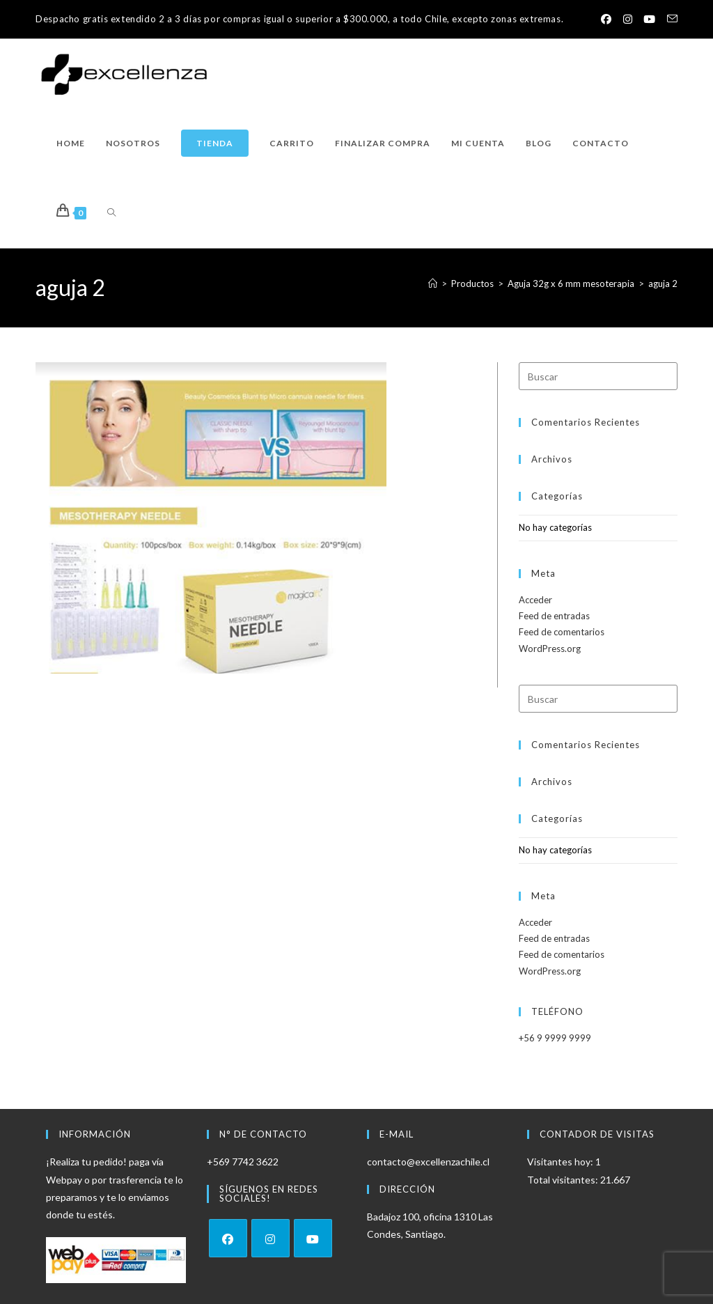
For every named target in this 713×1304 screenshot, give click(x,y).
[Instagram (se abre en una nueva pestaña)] (625, 19)
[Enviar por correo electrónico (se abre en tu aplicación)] (669, 19)
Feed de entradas (554, 615)
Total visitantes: (563, 1180)
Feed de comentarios (561, 631)
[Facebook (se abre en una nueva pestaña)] (603, 19)
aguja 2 (662, 283)
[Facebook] (228, 1238)
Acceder (535, 599)
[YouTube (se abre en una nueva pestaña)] (648, 19)
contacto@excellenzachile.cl (428, 1161)
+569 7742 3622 (243, 1161)
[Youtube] (313, 1238)
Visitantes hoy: (561, 1161)
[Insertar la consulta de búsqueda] (598, 376)
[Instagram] (270, 1238)
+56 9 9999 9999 (555, 1037)
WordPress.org (550, 648)
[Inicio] (432, 283)
